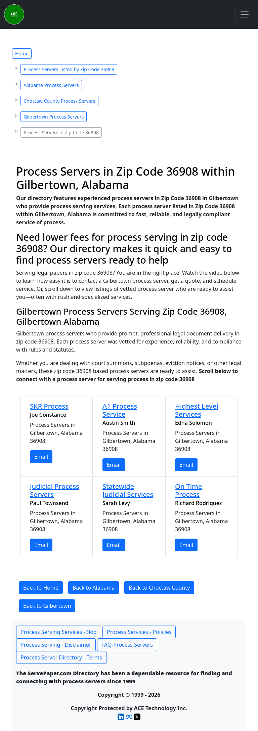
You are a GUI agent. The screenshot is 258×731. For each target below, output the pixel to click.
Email (41, 456)
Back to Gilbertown (47, 605)
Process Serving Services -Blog (58, 632)
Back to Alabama (94, 587)
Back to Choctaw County (159, 587)
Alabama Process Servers (51, 85)
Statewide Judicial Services (127, 490)
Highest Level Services (196, 410)
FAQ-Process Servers (127, 644)
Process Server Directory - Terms (61, 657)
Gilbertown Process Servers (54, 116)
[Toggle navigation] (244, 14)
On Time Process (188, 490)
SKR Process (49, 406)
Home (22, 53)
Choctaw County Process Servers (59, 101)
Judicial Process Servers (54, 490)
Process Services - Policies (139, 632)
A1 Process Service (119, 410)
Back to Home (40, 587)
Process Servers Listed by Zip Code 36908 (69, 69)
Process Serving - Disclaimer (55, 644)
